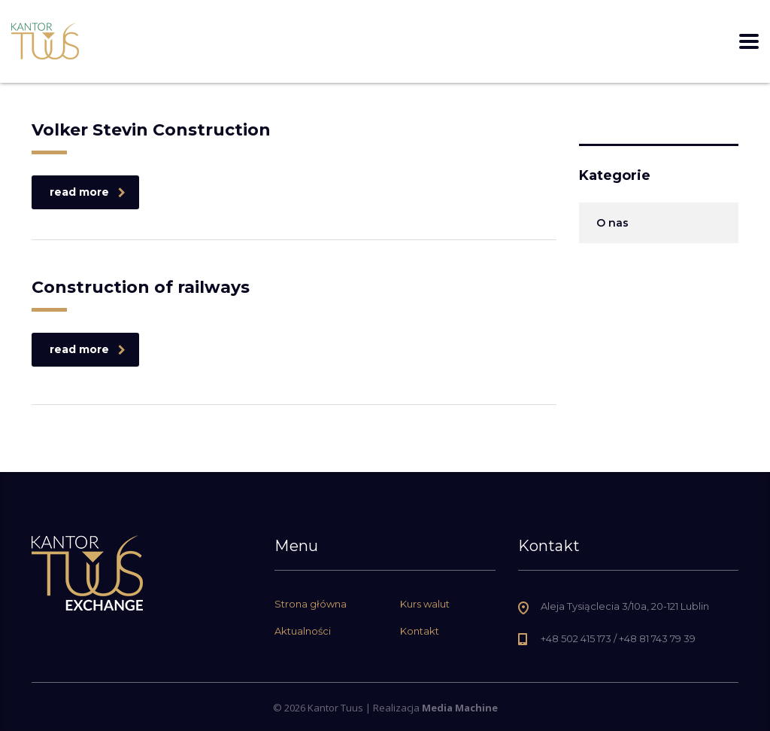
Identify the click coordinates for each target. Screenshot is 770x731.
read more (88, 192)
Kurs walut (425, 604)
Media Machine (460, 707)
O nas (612, 223)
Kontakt (419, 631)
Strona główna (310, 604)
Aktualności (302, 631)
